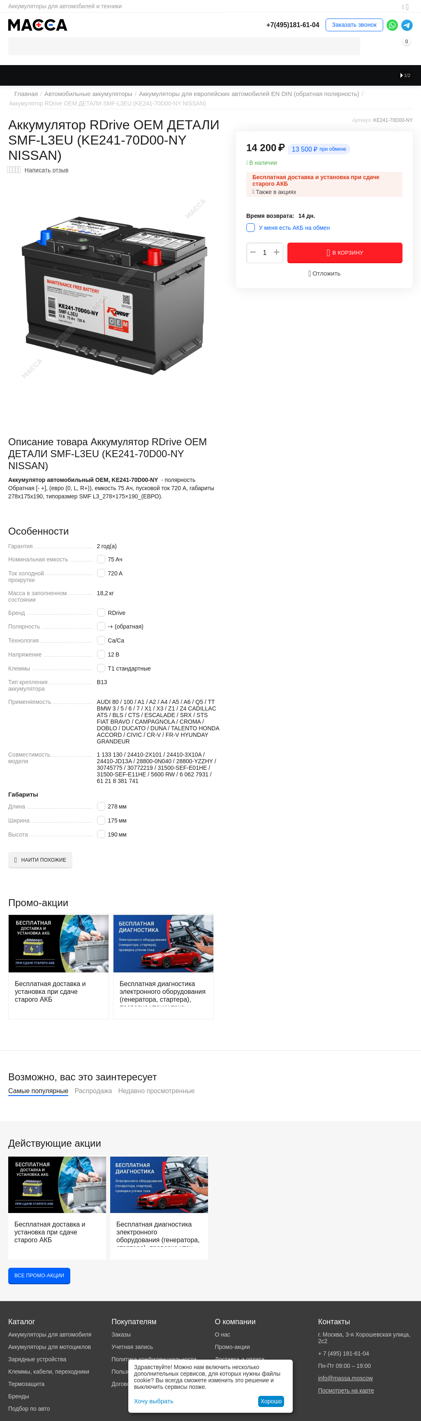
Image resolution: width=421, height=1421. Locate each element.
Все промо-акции (39, 1275)
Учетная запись (132, 1347)
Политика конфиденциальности (154, 1359)
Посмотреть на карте (346, 1390)
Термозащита (26, 1384)
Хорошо (271, 1401)
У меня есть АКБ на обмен (294, 227)
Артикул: (362, 120)
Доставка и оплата (239, 1359)
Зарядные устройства (37, 1359)
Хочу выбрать (152, 1401)
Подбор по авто (29, 1408)
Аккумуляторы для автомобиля (49, 1334)
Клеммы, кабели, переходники (48, 1371)
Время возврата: (270, 216)
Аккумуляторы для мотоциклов (49, 1347)
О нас (222, 1334)
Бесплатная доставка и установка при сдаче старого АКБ (53, 990)
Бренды (18, 1396)
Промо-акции (232, 1347)
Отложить (324, 273)
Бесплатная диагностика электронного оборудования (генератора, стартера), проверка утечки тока (157, 993)
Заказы (121, 1334)
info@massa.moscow (345, 1378)
